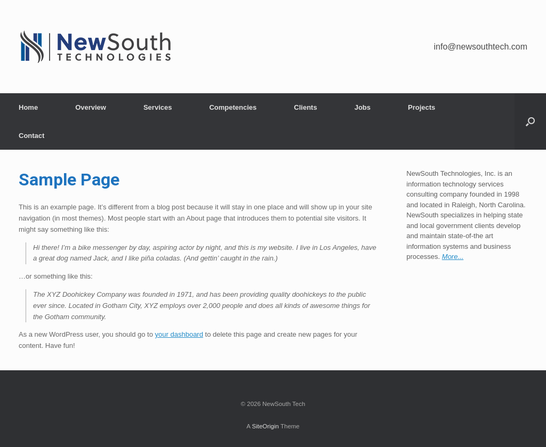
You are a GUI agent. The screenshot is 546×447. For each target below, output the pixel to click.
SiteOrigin (265, 426)
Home (28, 107)
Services (157, 107)
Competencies (232, 107)
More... (452, 257)
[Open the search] (530, 121)
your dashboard (179, 334)
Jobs (363, 107)
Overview (90, 107)
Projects (421, 107)
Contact (31, 136)
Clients (305, 107)
